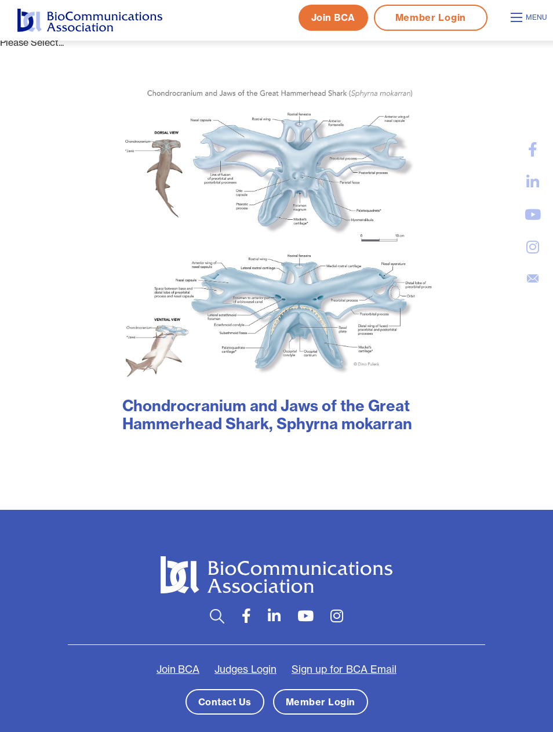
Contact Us (225, 702)
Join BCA (333, 17)
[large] (532, 149)
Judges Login (245, 669)
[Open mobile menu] (530, 17)
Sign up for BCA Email (344, 669)
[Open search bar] (217, 616)
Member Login (430, 17)
